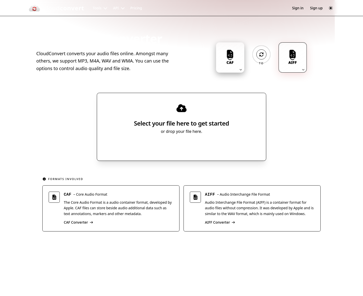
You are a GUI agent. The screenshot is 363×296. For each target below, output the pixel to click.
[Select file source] (198, 145)
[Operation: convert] (261, 54)
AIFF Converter (220, 222)
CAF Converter (78, 222)
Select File (176, 145)
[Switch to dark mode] (331, 8)
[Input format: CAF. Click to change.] (230, 57)
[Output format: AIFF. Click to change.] (293, 57)
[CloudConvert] (56, 8)
